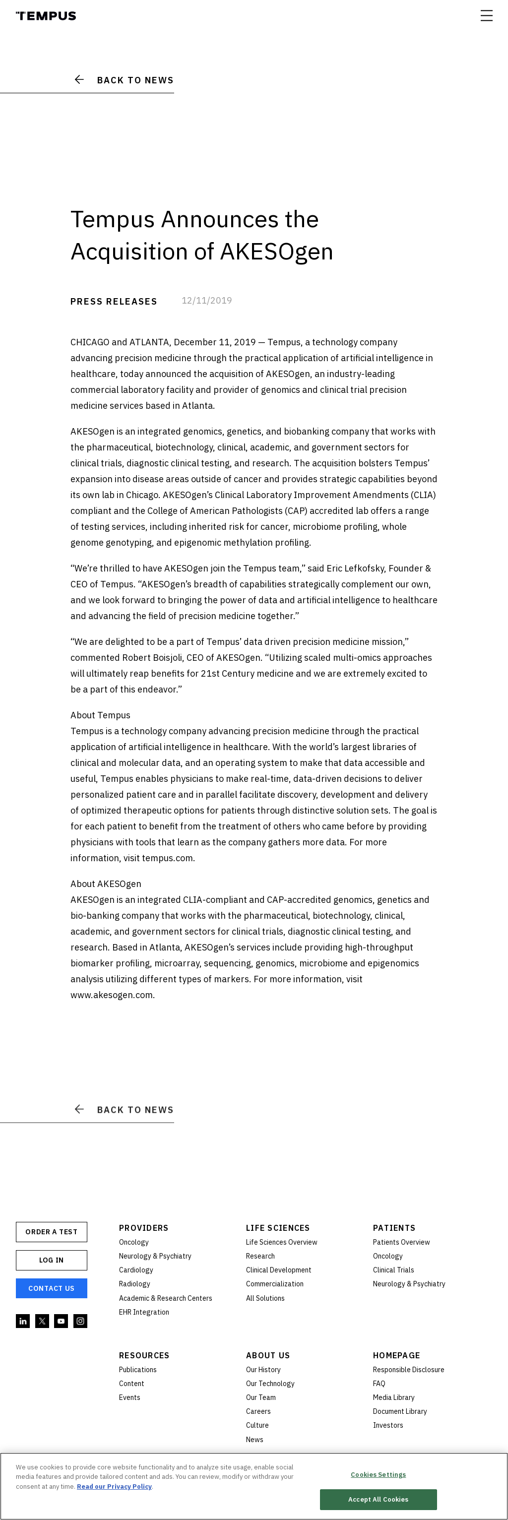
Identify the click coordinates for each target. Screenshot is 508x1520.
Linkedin (23, 1322)
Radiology (134, 1283)
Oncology (134, 1242)
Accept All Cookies (378, 1500)
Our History (263, 1369)
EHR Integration (144, 1312)
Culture (257, 1425)
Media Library (394, 1397)
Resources (144, 1355)
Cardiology (136, 1270)
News (254, 1439)
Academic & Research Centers (165, 1298)
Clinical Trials (393, 1270)
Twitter (43, 1322)
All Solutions (265, 1298)
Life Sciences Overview (282, 1242)
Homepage (396, 1355)
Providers (144, 1228)
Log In (51, 1260)
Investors (388, 1425)
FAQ (379, 1383)
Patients (394, 1228)
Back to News (124, 80)
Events (129, 1397)
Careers (258, 1411)
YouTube (61, 1322)
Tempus (46, 15)
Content (131, 1383)
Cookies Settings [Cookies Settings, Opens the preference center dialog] (378, 1475)
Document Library (400, 1411)
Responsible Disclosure (408, 1369)
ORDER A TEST (51, 1231)
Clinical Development (279, 1270)
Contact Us (51, 1288)
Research (260, 1256)
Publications (138, 1369)
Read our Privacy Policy (114, 1487)
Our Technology (270, 1383)
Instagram (81, 1322)
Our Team (261, 1397)
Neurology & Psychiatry (155, 1256)
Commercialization (275, 1283)
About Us (268, 1355)
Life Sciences (278, 1228)
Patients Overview (401, 1242)
